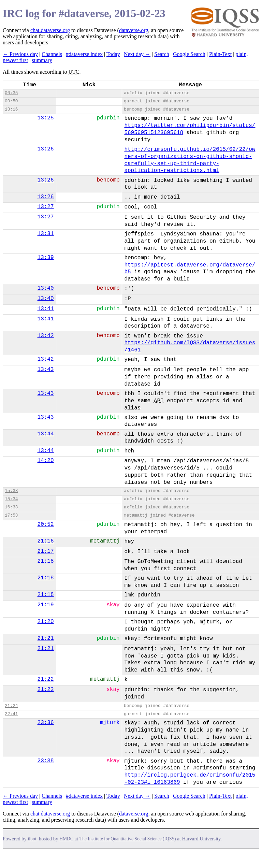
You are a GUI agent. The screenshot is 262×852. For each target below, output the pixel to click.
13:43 (46, 369)
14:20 (46, 461)
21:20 (46, 622)
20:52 (46, 524)
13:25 (46, 118)
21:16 (46, 541)
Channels (52, 54)
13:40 (46, 288)
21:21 (46, 638)
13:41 (46, 309)
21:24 (11, 705)
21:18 (46, 561)
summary (42, 60)
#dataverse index (84, 54)
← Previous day (20, 54)
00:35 (11, 93)
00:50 (11, 101)
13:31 (46, 234)
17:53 (11, 515)
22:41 (11, 714)
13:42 (46, 336)
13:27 (46, 207)
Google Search (189, 54)
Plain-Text (220, 54)
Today (113, 54)
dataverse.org (133, 30)
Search (161, 54)
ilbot (32, 838)
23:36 (46, 723)
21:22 (46, 679)
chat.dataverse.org (50, 30)
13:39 (46, 258)
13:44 (46, 434)
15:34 (11, 499)
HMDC (66, 838)
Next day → (137, 54)
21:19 (46, 605)
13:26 (46, 149)
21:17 (46, 551)
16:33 (11, 507)
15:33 (11, 490)
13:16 (11, 109)
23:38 (46, 761)
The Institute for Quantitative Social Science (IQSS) (127, 838)
